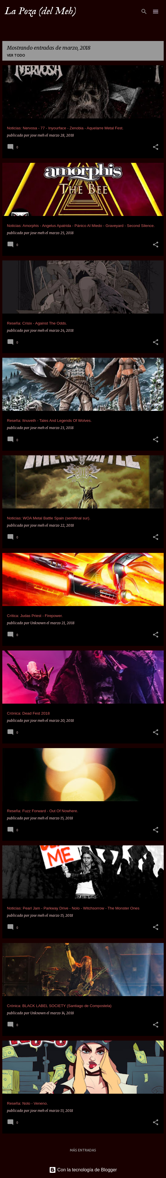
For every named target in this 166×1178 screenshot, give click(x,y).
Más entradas (83, 1150)
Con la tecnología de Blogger (83, 1169)
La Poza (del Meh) (40, 11)
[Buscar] (144, 11)
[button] (155, 147)
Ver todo (16, 55)
